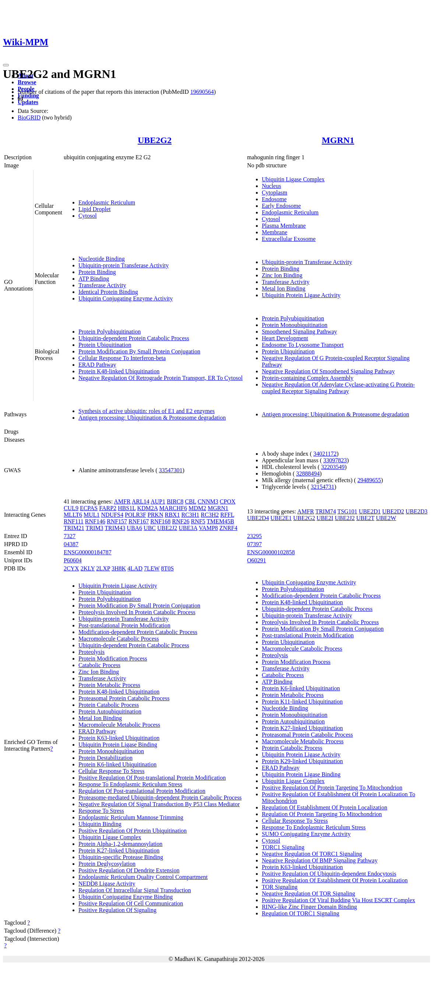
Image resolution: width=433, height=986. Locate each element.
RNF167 (139, 521)
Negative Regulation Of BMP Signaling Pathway (319, 860)
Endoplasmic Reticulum (106, 202)
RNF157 (117, 521)
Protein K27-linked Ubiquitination (118, 850)
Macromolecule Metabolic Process (119, 725)
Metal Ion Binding (283, 288)
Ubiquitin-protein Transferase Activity (123, 265)
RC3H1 (190, 515)
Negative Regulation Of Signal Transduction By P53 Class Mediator (159, 804)
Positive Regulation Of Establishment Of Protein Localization (335, 880)
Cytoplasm (274, 192)
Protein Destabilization (105, 758)
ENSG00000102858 (271, 552)
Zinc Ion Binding (282, 275)
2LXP (103, 568)
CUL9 (71, 508)
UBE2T (365, 518)
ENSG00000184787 (88, 552)
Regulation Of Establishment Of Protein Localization (324, 807)
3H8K (119, 568)
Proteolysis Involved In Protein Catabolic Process (137, 612)
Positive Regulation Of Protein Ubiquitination (132, 830)
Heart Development (285, 338)
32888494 (308, 473)
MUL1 (92, 515)
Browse (27, 82)
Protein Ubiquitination (104, 345)
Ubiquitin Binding (100, 824)
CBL (190, 501)
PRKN (155, 515)
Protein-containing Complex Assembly (307, 378)
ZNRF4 (228, 528)
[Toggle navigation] (6, 65)
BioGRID (29, 117)
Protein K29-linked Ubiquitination (302, 761)
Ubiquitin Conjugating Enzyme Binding (125, 897)
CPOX (228, 501)
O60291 (256, 560)
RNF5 (198, 521)
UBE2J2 (167, 528)
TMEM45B (220, 521)
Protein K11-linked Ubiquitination (302, 701)
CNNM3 (208, 501)
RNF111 (74, 521)
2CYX (71, 568)
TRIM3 (94, 528)
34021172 (325, 454)
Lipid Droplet (94, 209)
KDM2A (147, 508)
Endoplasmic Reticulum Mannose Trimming (130, 817)
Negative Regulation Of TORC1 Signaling (312, 854)
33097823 (335, 460)
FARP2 (107, 508)
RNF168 (160, 521)
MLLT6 (73, 515)
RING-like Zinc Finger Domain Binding (309, 907)
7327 (69, 536)
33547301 (170, 470)
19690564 (202, 92)
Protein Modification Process (112, 658)
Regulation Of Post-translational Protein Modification (141, 791)
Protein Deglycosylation (106, 864)
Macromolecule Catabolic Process (118, 639)
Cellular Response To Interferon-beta (122, 358)
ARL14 (140, 501)
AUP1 (158, 501)
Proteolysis (91, 652)
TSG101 (347, 511)
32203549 (333, 467)
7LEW (151, 568)
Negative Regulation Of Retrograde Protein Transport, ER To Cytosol (160, 378)
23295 (254, 536)
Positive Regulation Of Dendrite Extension (129, 870)
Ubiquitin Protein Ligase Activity (301, 295)
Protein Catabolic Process (108, 705)
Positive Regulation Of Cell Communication (130, 903)
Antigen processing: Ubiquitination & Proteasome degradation (152, 417)
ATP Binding (93, 278)
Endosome (274, 199)
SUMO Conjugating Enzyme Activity (306, 834)
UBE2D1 (370, 511)
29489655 (369, 480)
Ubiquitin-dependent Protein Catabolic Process (133, 338)
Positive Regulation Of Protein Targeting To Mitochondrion (332, 787)
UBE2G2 (155, 140)
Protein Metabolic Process (109, 685)
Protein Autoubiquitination (109, 711)
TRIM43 (115, 528)
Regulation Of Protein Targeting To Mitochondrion (322, 814)
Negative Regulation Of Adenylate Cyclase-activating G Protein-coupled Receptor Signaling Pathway (338, 387)
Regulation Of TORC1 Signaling (300, 913)
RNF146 (95, 521)
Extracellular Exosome (289, 239)
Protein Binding (97, 272)
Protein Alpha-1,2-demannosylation (120, 844)
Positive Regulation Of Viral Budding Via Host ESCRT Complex (338, 900)
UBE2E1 (281, 518)
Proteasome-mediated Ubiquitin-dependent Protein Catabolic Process (160, 797)
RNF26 (180, 521)
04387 (71, 544)
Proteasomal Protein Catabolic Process (124, 698)
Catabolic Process (99, 665)
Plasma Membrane (284, 226)
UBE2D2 (393, 511)
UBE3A (188, 528)
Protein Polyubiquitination (109, 331)
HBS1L (126, 508)
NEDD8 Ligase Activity (106, 883)
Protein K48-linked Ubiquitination (118, 371)
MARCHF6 (173, 508)
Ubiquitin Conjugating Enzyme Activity (125, 298)
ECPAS (89, 508)
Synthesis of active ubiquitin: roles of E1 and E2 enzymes (146, 411)
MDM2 (197, 508)
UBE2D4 (258, 518)
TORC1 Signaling (283, 847)
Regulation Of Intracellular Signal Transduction (134, 890)
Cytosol (87, 216)
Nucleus (271, 186)
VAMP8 (208, 528)
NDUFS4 (112, 515)
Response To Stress (101, 811)
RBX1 (172, 515)
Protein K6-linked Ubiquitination (117, 764)
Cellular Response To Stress (111, 771)
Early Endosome (281, 206)
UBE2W (386, 518)
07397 (254, 544)
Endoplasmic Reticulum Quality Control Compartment (143, 877)
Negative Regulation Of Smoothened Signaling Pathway (328, 371)
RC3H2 (210, 515)
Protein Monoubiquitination (294, 325)
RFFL (227, 515)
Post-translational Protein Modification (124, 625)
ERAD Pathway (97, 365)
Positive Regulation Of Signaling (117, 910)
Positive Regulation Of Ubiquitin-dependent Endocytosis (329, 874)
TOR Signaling (280, 887)
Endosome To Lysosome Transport (303, 345)
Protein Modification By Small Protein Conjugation (139, 351)
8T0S (167, 568)
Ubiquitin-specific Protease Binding (120, 857)
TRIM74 (325, 511)
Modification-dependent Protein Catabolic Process (137, 632)
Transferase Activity (102, 285)
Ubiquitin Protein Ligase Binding (117, 744)
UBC (150, 528)
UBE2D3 (417, 511)
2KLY (88, 568)
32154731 (322, 487)
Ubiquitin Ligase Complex (293, 179)
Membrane (274, 232)
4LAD (134, 568)
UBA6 (134, 528)
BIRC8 (175, 501)
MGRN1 (338, 140)
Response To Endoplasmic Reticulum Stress (130, 784)
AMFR (122, 501)
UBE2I (325, 518)
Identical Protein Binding (108, 292)
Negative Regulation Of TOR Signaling (308, 893)
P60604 (73, 560)
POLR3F (135, 515)
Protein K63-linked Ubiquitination (118, 738)
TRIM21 (74, 528)
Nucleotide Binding (101, 259)
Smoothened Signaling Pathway (299, 331)
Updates (28, 102)
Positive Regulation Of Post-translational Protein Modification (152, 778)
